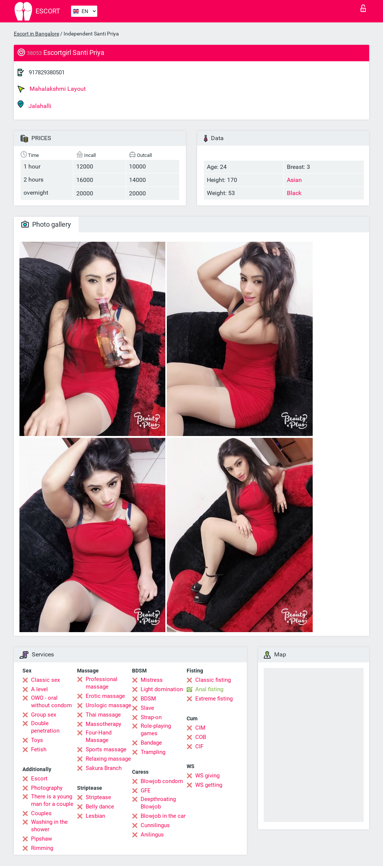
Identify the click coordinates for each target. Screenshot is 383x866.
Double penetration (45, 727)
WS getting (208, 785)
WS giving (207, 775)
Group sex (43, 714)
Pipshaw (41, 838)
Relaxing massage (108, 758)
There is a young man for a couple (52, 800)
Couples (41, 813)
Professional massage (101, 683)
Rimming (42, 848)
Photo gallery (46, 224)
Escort (39, 778)
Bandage (151, 742)
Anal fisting (209, 689)
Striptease (98, 797)
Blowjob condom (162, 781)
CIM (200, 727)
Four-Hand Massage (98, 736)
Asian (294, 179)
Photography (46, 788)
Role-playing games (156, 730)
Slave (147, 708)
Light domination (162, 689)
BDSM (148, 698)
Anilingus (152, 834)
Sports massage (106, 749)
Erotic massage (105, 696)
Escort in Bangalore (36, 34)
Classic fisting (213, 680)
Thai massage (103, 714)
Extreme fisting (214, 698)
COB (200, 737)
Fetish (38, 749)
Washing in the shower (49, 826)
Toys (37, 740)
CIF (199, 746)
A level (39, 689)
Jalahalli (34, 104)
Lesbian (95, 816)
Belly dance (100, 806)
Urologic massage (108, 705)
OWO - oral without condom (51, 702)
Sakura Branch (104, 768)
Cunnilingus (155, 825)
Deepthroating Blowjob (158, 803)
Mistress (152, 680)
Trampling (153, 752)
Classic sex (45, 680)
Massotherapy (103, 724)
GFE (146, 790)
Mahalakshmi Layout (52, 89)
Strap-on (151, 717)
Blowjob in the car (163, 816)
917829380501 (47, 72)
